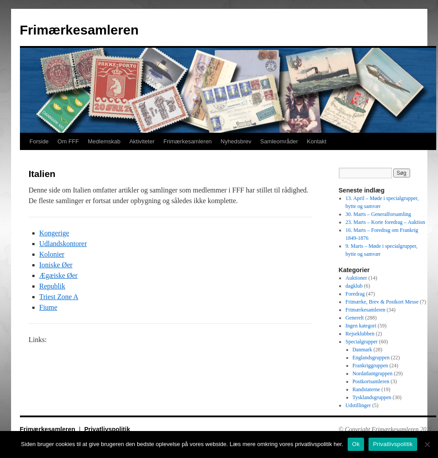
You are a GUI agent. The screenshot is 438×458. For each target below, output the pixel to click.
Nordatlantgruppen (373, 373)
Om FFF (68, 141)
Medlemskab (104, 141)
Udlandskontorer (63, 243)
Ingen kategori (360, 326)
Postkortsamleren (371, 381)
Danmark (362, 349)
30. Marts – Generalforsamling (378, 214)
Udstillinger (358, 405)
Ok (356, 444)
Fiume (48, 307)
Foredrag (354, 294)
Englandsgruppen (371, 357)
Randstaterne (366, 389)
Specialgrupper (361, 342)
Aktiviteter (142, 141)
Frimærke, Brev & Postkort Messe (382, 302)
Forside (39, 141)
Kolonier (52, 254)
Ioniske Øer (56, 265)
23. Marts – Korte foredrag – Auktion (385, 222)
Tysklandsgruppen (372, 397)
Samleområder (279, 141)
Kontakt (316, 141)
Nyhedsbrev (236, 141)
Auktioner (356, 278)
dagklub (354, 286)
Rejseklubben (359, 334)
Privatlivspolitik (107, 429)
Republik (52, 286)
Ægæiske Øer (58, 275)
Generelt (354, 318)
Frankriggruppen (370, 365)
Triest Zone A (58, 296)
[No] (426, 444)
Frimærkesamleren (79, 30)
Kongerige (54, 233)
